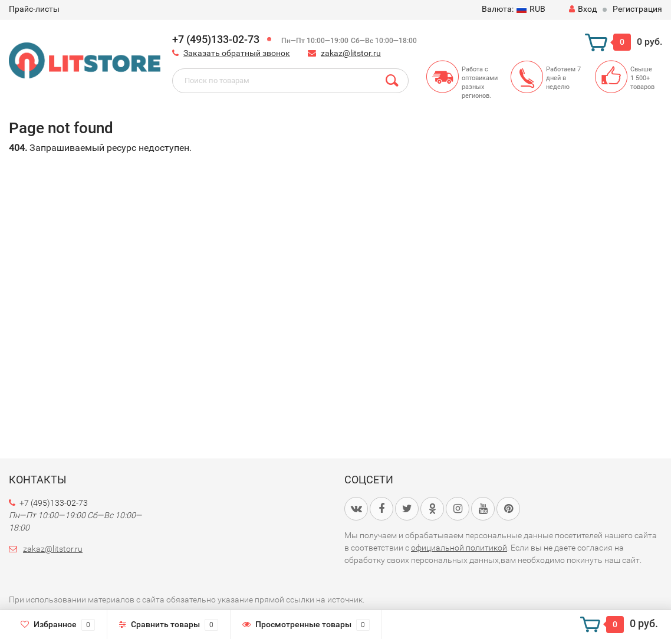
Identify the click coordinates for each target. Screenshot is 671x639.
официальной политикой (459, 547)
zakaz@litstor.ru (351, 53)
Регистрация (637, 9)
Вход (583, 9)
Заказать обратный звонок (236, 53)
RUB (513, 9)
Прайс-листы (34, 9)
